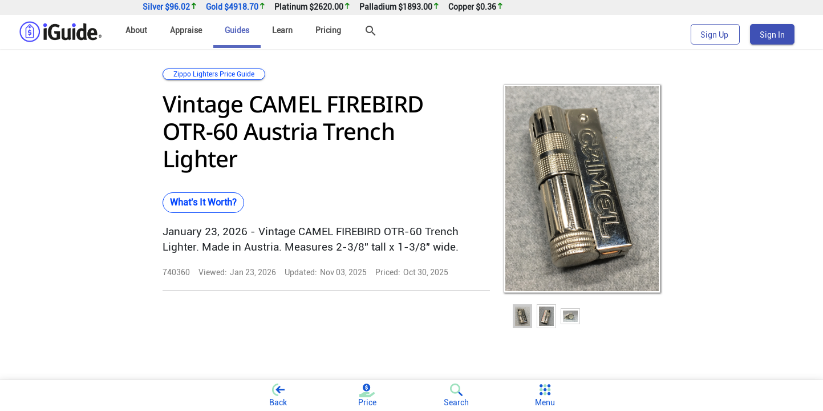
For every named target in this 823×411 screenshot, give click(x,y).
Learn (282, 30)
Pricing (328, 30)
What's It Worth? (203, 202)
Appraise (186, 30)
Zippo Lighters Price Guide (213, 74)
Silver (170, 7)
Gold (236, 7)
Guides (237, 30)
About (136, 30)
